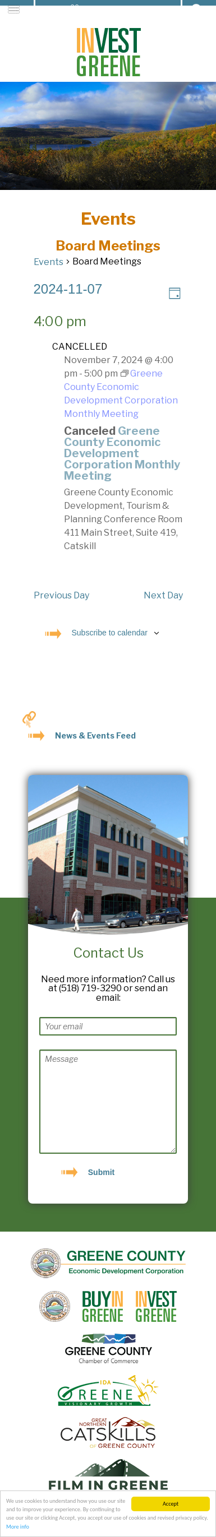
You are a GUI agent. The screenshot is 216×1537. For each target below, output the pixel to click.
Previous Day (61, 595)
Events (48, 262)
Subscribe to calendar (110, 632)
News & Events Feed (95, 735)
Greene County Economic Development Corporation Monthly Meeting (122, 453)
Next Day (163, 595)
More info (17, 1527)
